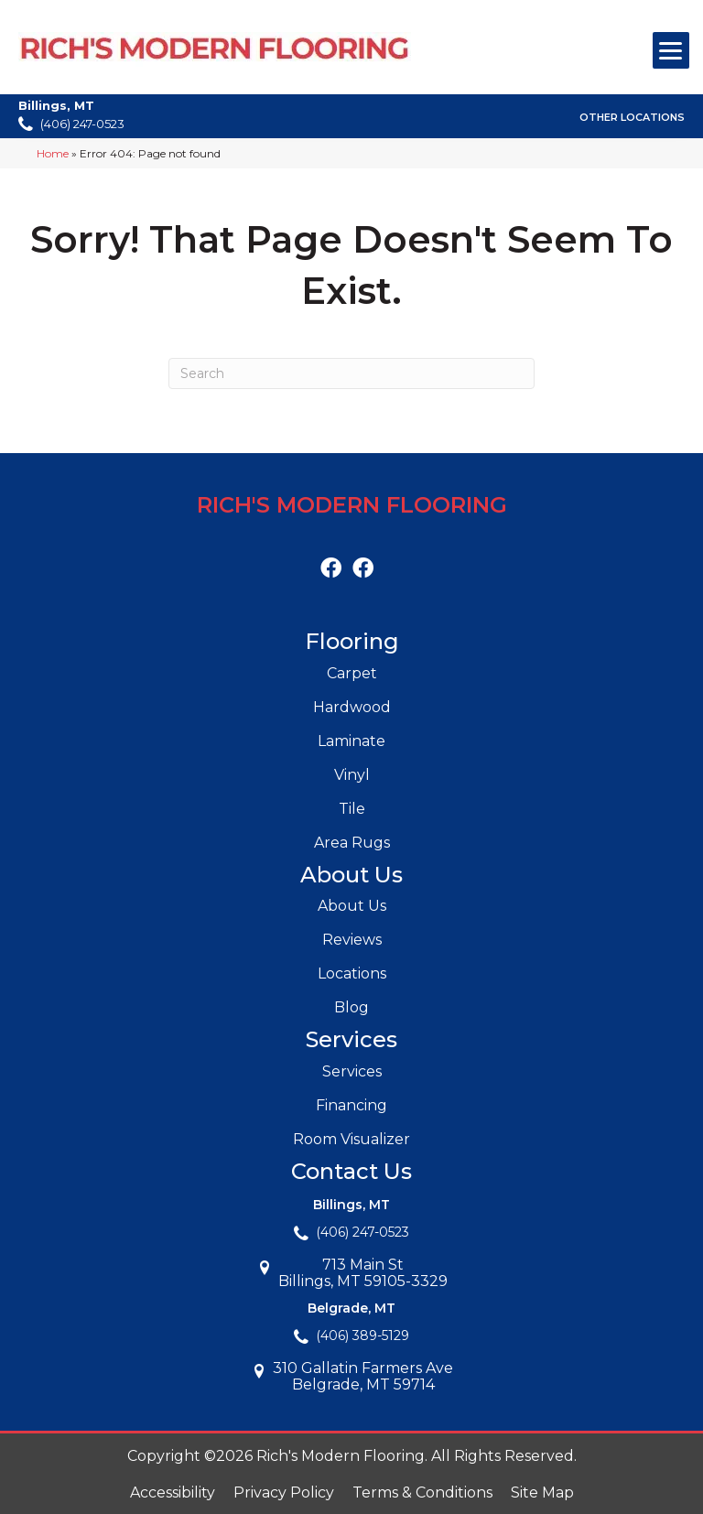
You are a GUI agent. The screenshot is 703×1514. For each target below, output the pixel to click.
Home (53, 153)
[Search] (351, 373)
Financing (351, 1105)
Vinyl (352, 775)
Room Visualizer (351, 1139)
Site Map (542, 1492)
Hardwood (352, 707)
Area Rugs (352, 842)
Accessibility (172, 1492)
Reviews (352, 939)
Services (352, 1071)
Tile (352, 808)
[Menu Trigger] (671, 50)
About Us (352, 905)
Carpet (352, 673)
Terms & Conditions (422, 1492)
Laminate (351, 741)
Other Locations (632, 117)
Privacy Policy (283, 1492)
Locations (352, 973)
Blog (351, 1007)
